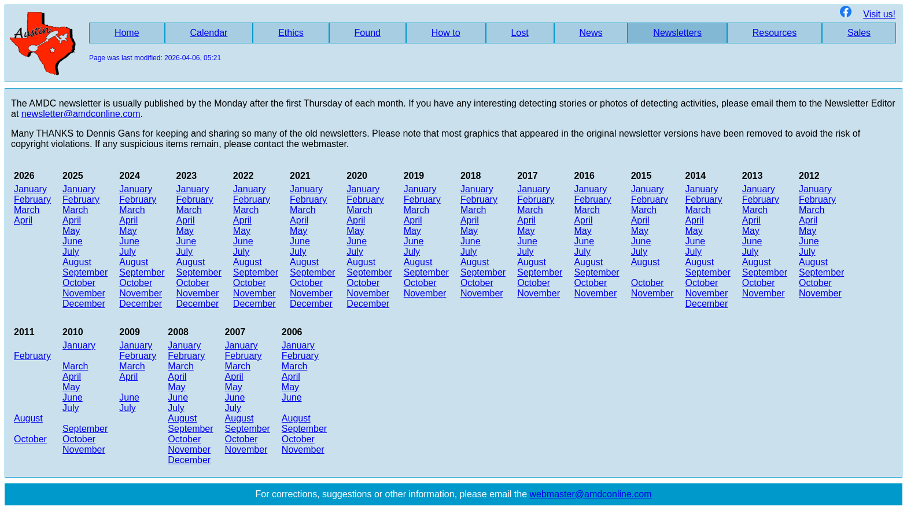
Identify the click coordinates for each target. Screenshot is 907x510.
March (26, 210)
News (591, 33)
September (85, 272)
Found (368, 33)
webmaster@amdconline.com (591, 494)
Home (127, 33)
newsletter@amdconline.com (81, 114)
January (30, 189)
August (76, 262)
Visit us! (867, 14)
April (23, 220)
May (71, 231)
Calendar (208, 33)
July (70, 251)
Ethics (291, 33)
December (83, 304)
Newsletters (677, 33)
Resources (775, 33)
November (83, 293)
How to (446, 33)
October (78, 283)
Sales (859, 33)
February (32, 199)
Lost (519, 33)
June (72, 241)
